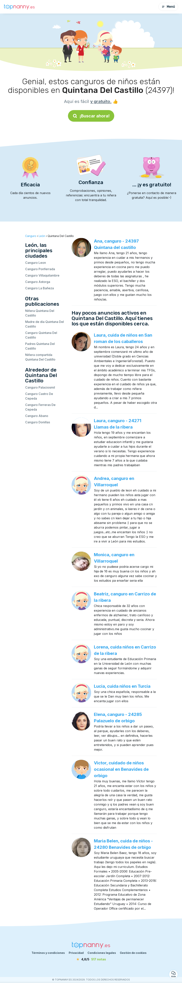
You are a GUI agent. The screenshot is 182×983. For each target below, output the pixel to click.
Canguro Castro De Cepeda (39, 396)
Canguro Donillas (37, 422)
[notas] (91, 959)
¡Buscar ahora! (91, 115)
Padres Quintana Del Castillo (40, 346)
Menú (168, 6)
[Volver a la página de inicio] (19, 6)
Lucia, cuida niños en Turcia (122, 686)
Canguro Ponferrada (40, 269)
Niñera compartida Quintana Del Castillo (40, 357)
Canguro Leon (35, 263)
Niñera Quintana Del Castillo (39, 313)
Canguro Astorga (37, 282)
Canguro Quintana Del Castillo (41, 335)
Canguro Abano (36, 416)
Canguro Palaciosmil (40, 387)
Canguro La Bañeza (39, 288)
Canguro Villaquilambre (42, 275)
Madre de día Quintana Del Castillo (44, 324)
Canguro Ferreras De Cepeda (40, 407)
